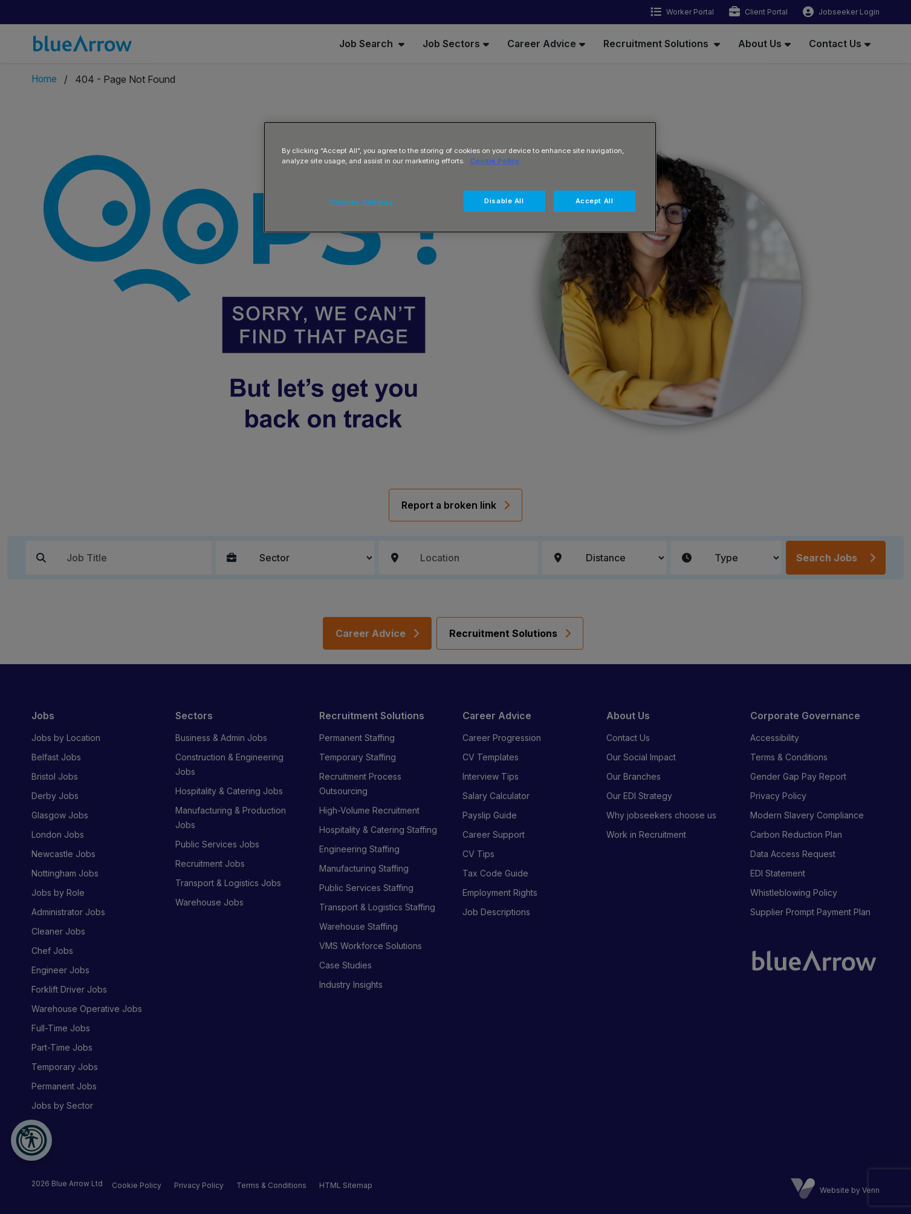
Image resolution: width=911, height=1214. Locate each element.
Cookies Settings (361, 202)
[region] (460, 177)
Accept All (594, 201)
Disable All (504, 201)
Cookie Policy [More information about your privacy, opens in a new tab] (494, 161)
